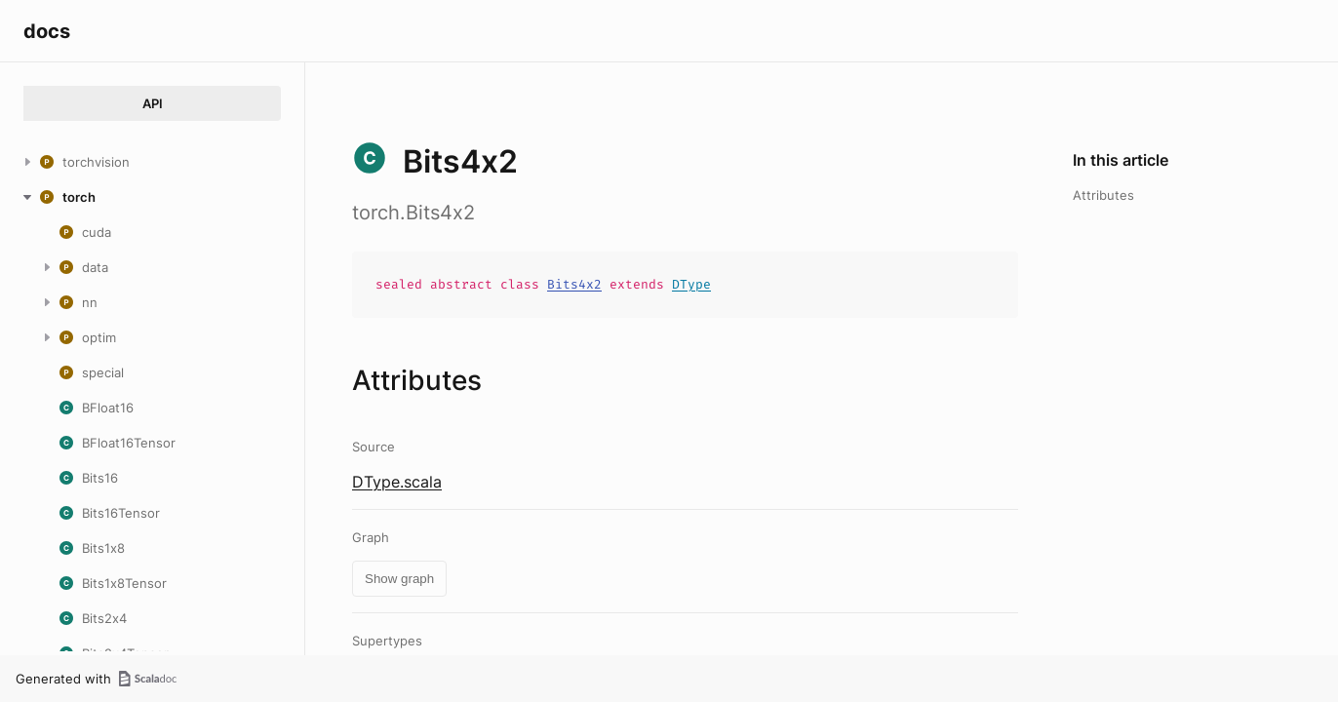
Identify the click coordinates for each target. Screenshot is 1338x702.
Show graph (399, 578)
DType (691, 284)
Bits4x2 (574, 284)
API (152, 103)
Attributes (1103, 195)
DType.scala (397, 481)
